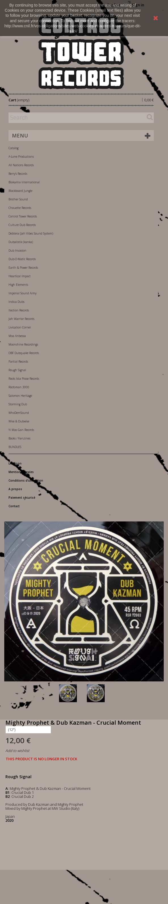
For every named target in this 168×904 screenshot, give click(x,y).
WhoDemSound (19, 413)
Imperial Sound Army (23, 293)
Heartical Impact (20, 276)
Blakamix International (24, 182)
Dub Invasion (17, 250)
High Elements (18, 285)
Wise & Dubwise (19, 421)
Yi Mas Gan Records (21, 430)
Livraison (15, 463)
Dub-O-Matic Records (22, 259)
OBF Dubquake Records (24, 353)
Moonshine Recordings (23, 344)
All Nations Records (21, 165)
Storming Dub (18, 404)
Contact (14, 506)
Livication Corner (20, 327)
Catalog (13, 148)
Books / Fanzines (19, 438)
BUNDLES (15, 447)
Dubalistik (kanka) (21, 242)
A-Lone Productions (21, 157)
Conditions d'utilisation (26, 480)
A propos (15, 489)
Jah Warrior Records (21, 319)
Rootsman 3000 (19, 387)
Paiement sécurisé (22, 498)
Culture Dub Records (22, 225)
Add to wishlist (17, 750)
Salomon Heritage (20, 396)
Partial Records (18, 361)
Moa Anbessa (17, 336)
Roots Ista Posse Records (24, 379)
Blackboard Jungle (20, 191)
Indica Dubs (16, 302)
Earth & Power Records (23, 268)
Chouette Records (20, 208)
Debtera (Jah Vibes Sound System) (31, 233)
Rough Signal (17, 370)
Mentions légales (21, 472)
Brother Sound (18, 199)
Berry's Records (18, 174)
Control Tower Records (23, 216)
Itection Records (19, 310)
